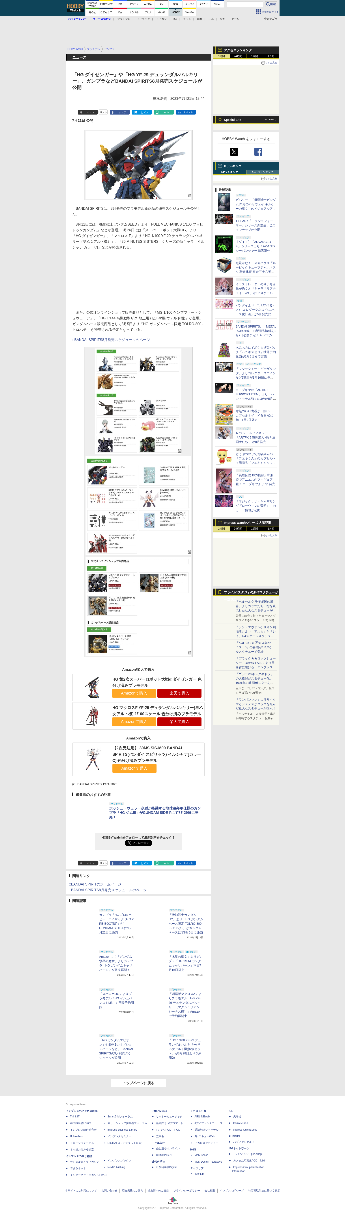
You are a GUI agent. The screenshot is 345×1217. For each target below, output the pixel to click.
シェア (122, 112)
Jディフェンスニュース (208, 1123)
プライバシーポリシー (186, 1190)
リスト (103, 112)
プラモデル (124, 18)
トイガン (161, 18)
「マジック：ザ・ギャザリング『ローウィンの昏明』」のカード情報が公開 (256, 506)
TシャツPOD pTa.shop (247, 1154)
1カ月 (271, 56)
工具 (211, 18)
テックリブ (196, 1168)
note (166, 112)
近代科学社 (158, 1161)
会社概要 (210, 1190)
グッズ (187, 18)
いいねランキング (262, 172)
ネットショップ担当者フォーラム (127, 1123)
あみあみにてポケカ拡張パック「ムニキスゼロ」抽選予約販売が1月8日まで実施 (256, 352)
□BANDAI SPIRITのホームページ (95, 884)
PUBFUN (234, 1136)
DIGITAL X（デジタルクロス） (126, 1143)
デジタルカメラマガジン (84, 1161)
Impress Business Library (122, 1129)
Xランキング (232, 166)
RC (175, 18)
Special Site (232, 120)
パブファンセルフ (243, 1141)
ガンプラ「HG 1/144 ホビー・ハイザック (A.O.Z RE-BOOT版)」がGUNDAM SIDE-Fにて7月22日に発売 (116, 923)
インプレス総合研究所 (83, 1129)
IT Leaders (76, 1136)
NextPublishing (116, 1167)
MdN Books (201, 1155)
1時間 (221, 56)
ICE (231, 1111)
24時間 (238, 56)
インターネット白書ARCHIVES (88, 1174)
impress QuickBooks (245, 1129)
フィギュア (143, 18)
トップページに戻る (138, 1083)
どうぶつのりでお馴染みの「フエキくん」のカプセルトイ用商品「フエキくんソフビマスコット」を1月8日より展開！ (256, 462)
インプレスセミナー (119, 1136)
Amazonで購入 (134, 693)
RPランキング (229, 172)
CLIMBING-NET (165, 1155)
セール (235, 18)
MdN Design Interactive (208, 1161)
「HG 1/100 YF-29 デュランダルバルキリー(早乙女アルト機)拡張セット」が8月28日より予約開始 (185, 1049)
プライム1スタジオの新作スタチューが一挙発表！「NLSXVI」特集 (251, 593)
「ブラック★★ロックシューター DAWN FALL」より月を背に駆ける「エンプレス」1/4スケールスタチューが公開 (256, 667)
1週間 (254, 56)
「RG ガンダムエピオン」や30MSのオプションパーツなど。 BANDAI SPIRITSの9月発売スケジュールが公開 (116, 1049)
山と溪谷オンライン (168, 1148)
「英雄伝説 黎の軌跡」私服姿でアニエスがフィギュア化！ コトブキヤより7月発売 (255, 479)
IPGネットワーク (239, 1148)
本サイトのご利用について (81, 1190)
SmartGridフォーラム (120, 1116)
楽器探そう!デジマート (169, 1123)
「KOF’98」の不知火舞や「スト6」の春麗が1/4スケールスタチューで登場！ (256, 647)
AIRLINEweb (202, 1116)
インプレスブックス (119, 1160)
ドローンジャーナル (82, 1143)
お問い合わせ (109, 1190)
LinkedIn (188, 112)
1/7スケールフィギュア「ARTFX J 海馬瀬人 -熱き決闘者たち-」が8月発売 (256, 437)
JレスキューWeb (204, 1136)
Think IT (75, 1116)
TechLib (199, 1173)
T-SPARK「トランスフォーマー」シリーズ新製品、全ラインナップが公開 (256, 225)
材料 (222, 18)
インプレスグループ (232, 1190)
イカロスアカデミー (206, 1143)
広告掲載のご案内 (132, 1190)
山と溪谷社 (158, 1143)
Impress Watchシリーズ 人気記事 (247, 522)
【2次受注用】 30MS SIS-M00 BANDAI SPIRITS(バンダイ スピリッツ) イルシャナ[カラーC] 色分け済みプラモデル (156, 754)
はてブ (144, 112)
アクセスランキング (238, 50)
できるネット (78, 1168)
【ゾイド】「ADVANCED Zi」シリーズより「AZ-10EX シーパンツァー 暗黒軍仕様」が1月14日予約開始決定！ (255, 250)
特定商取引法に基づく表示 (264, 1190)
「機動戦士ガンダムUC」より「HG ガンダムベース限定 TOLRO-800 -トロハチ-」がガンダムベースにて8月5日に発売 (186, 923)
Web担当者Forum (80, 1123)
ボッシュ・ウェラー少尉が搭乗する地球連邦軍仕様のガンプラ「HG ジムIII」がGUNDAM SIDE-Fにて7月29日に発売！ (155, 812)
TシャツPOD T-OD (168, 1129)
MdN (193, 1149)
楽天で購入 (179, 693)
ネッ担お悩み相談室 (82, 1149)
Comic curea (240, 1123)
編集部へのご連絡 (158, 1190)
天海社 (237, 1116)
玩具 (199, 18)
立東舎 (160, 1136)
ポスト (90, 112)
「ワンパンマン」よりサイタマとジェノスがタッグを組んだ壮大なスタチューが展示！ (256, 704)
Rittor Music (159, 1111)
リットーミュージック (169, 1116)
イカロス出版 (198, 1111)
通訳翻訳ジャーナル (206, 1129)
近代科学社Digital (166, 1167)
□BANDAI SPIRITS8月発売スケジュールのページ (111, 340)
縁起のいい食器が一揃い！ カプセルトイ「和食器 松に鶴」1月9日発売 (255, 415)
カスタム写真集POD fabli (249, 1160)
